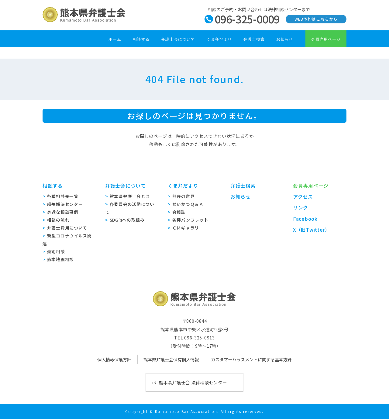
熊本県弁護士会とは (130, 196)
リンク (300, 207)
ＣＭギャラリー (188, 228)
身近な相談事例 (62, 212)
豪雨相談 (56, 251)
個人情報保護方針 (114, 359)
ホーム (114, 39)
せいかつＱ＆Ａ (188, 204)
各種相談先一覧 (62, 196)
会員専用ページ (326, 39)
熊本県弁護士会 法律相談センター (193, 382)
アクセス (303, 196)
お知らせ (284, 39)
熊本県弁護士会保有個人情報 (171, 359)
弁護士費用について (67, 228)
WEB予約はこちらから (315, 19)
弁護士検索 (254, 39)
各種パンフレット (190, 220)
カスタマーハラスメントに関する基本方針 (251, 359)
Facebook (305, 218)
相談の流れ (58, 220)
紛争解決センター (65, 204)
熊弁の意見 (183, 196)
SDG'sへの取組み (127, 220)
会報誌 (179, 212)
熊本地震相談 (60, 259)
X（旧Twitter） (311, 229)
